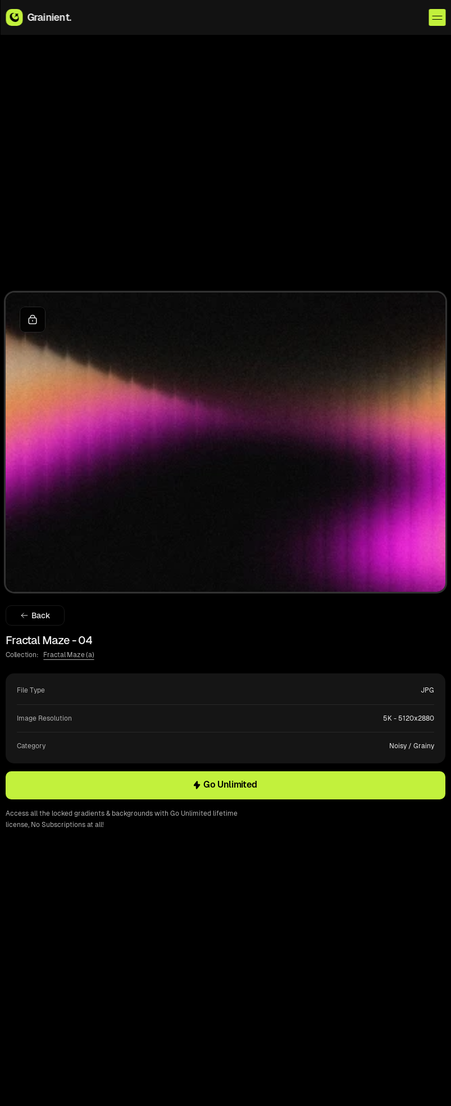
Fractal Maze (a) (68, 655)
